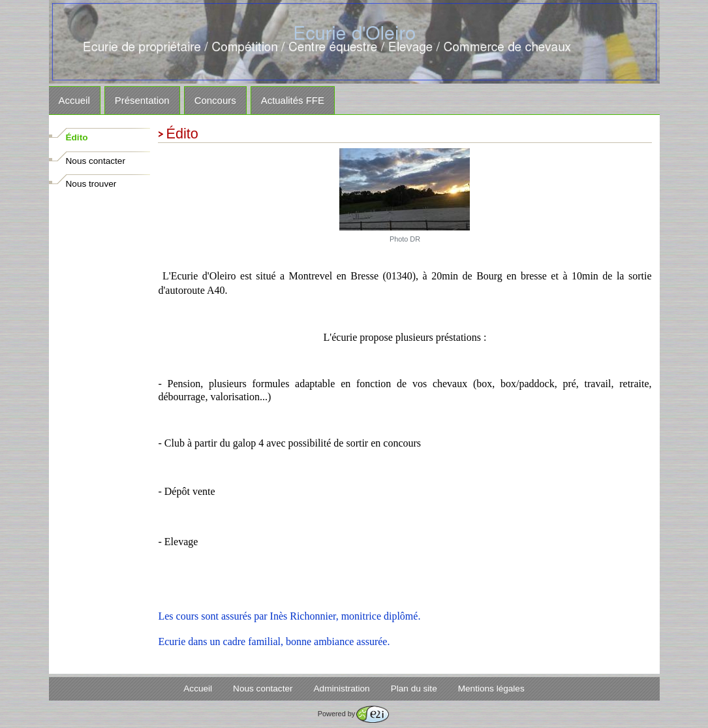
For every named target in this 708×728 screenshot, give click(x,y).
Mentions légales (491, 688)
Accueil (74, 100)
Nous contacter (95, 161)
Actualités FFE (292, 100)
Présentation (142, 100)
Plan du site (414, 688)
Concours (215, 100)
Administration (342, 688)
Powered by (353, 714)
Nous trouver (91, 184)
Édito (77, 137)
